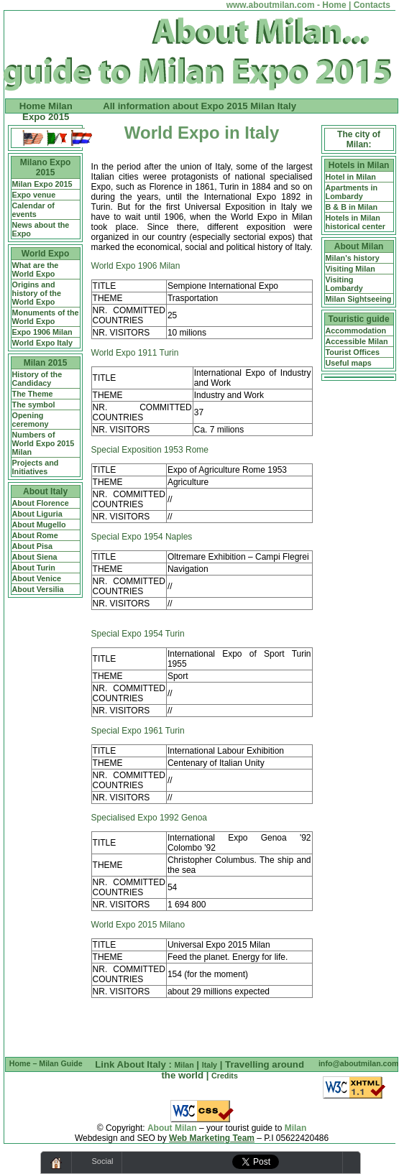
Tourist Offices (353, 352)
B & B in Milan (352, 207)
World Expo (45, 254)
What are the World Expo (35, 269)
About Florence (40, 503)
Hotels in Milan (359, 165)
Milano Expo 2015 (45, 167)
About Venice (36, 578)
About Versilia (38, 589)
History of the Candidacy (37, 378)
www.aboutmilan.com (270, 5)
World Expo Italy (42, 342)
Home (334, 5)
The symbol (33, 404)
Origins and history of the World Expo (36, 293)
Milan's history (353, 258)
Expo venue (34, 194)
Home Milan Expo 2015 (46, 111)
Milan (183, 1064)
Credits (224, 1075)
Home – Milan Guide (46, 1063)
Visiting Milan (350, 268)
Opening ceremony (30, 419)
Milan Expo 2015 (42, 184)
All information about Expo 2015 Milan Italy (199, 106)
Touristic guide (359, 319)
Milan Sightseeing (359, 299)
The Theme (32, 393)
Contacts (372, 5)
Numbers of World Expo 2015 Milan (43, 443)
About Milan (359, 246)
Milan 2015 (46, 363)
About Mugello (39, 524)
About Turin (33, 567)
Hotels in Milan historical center (355, 222)
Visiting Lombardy (344, 283)
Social (103, 1161)
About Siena (35, 557)
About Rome (35, 535)
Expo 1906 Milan (42, 332)
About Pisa (32, 546)
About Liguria (37, 513)
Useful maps (349, 363)
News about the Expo (41, 229)
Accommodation (356, 330)
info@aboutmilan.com (358, 1063)
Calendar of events (33, 209)
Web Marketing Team (211, 1138)
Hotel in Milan (351, 176)
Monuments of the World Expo (45, 316)
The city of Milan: (358, 139)
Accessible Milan (357, 341)
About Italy (45, 491)
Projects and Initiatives (35, 467)
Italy (209, 1064)
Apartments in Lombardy (352, 191)
